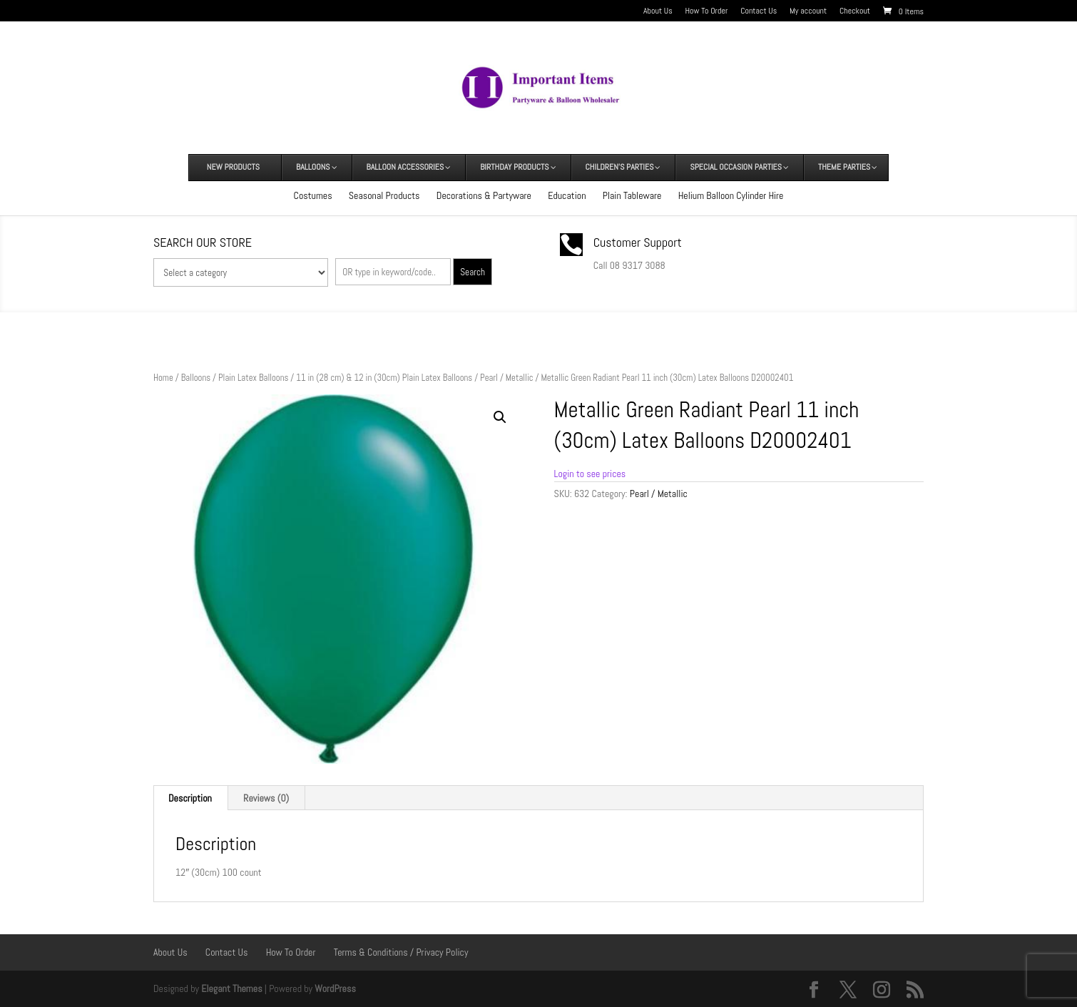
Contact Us (758, 11)
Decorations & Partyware (484, 195)
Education (567, 195)
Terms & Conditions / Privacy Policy (401, 952)
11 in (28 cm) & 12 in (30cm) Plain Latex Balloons (384, 378)
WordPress (335, 988)
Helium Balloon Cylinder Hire (731, 195)
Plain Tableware (632, 195)
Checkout (854, 11)
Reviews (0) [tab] (266, 798)
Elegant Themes (231, 988)
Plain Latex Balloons (253, 378)
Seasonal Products (384, 195)
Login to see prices (590, 473)
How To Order (706, 11)
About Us (658, 11)
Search (472, 272)
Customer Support (637, 242)
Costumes (313, 195)
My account (808, 11)
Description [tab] (190, 798)
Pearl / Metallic (507, 378)
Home (163, 378)
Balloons (195, 378)
